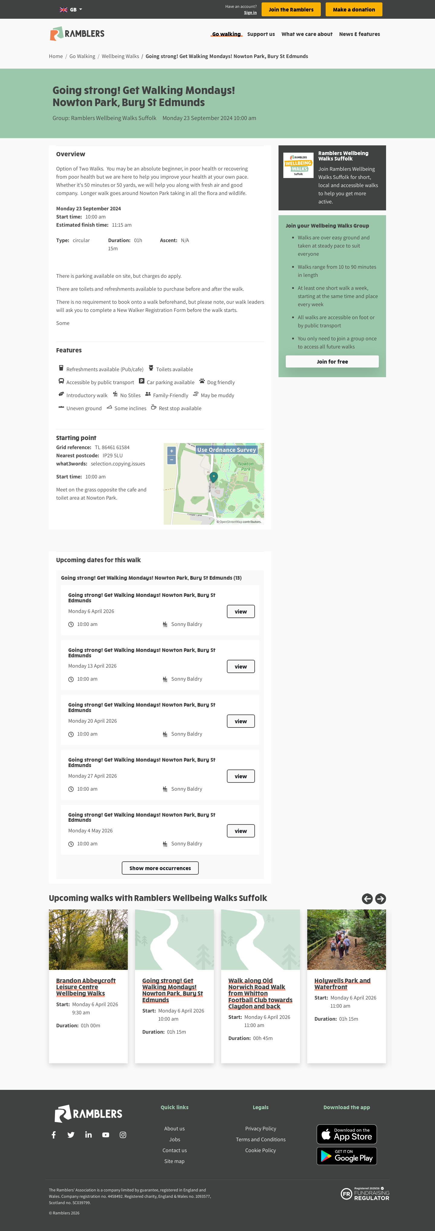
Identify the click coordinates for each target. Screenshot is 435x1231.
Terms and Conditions (260, 1139)
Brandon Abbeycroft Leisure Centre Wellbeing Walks (86, 986)
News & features (359, 33)
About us (174, 1128)
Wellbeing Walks (120, 56)
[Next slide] (380, 898)
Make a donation (354, 9)
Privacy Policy (260, 1128)
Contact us (175, 1150)
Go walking (226, 33)
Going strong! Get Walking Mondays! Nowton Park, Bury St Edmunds (172, 990)
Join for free (332, 361)
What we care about (307, 33)
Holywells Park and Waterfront (342, 983)
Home (56, 56)
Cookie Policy (260, 1150)
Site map (174, 1161)
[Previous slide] (367, 898)
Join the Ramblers (291, 9)
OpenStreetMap (231, 522)
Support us (261, 33)
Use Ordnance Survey (226, 449)
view (241, 611)
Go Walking (82, 56)
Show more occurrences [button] (160, 867)
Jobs (174, 1139)
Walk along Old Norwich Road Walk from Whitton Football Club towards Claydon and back (260, 993)
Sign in (250, 12)
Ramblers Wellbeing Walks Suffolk (343, 155)
